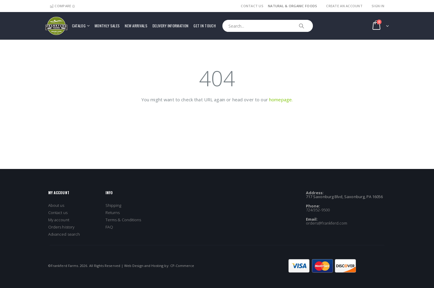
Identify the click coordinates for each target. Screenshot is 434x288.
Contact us (58, 212)
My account (58, 219)
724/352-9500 (318, 210)
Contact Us (252, 6)
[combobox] (267, 26)
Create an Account (344, 6)
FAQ (109, 227)
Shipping (113, 205)
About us (56, 205)
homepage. (281, 100)
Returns (112, 212)
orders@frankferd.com (326, 223)
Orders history (61, 227)
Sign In (378, 6)
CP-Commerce (182, 265)
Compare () (62, 6)
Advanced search (64, 234)
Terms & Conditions (123, 219)
